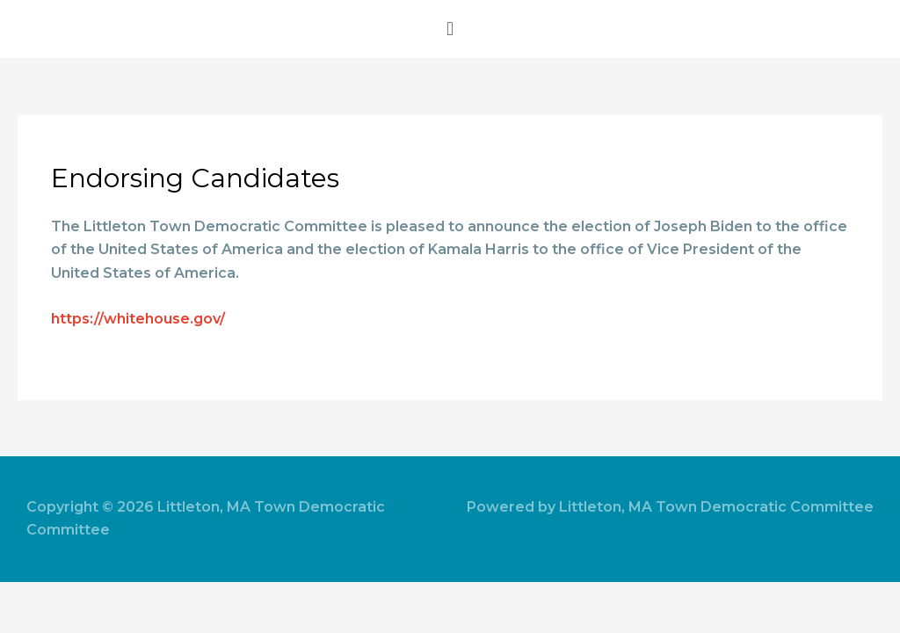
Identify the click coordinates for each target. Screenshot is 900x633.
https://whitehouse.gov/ (138, 318)
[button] (450, 29)
